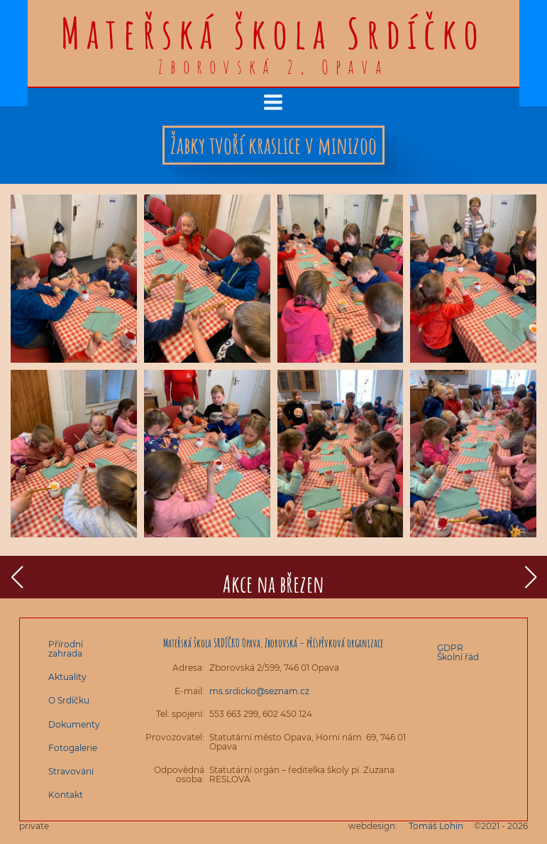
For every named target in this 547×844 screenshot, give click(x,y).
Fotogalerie (72, 747)
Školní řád (458, 657)
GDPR (450, 647)
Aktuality (67, 677)
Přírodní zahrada (65, 649)
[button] (16, 577)
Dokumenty (74, 724)
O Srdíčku (68, 700)
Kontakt (65, 794)
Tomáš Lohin (436, 826)
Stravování (71, 771)
